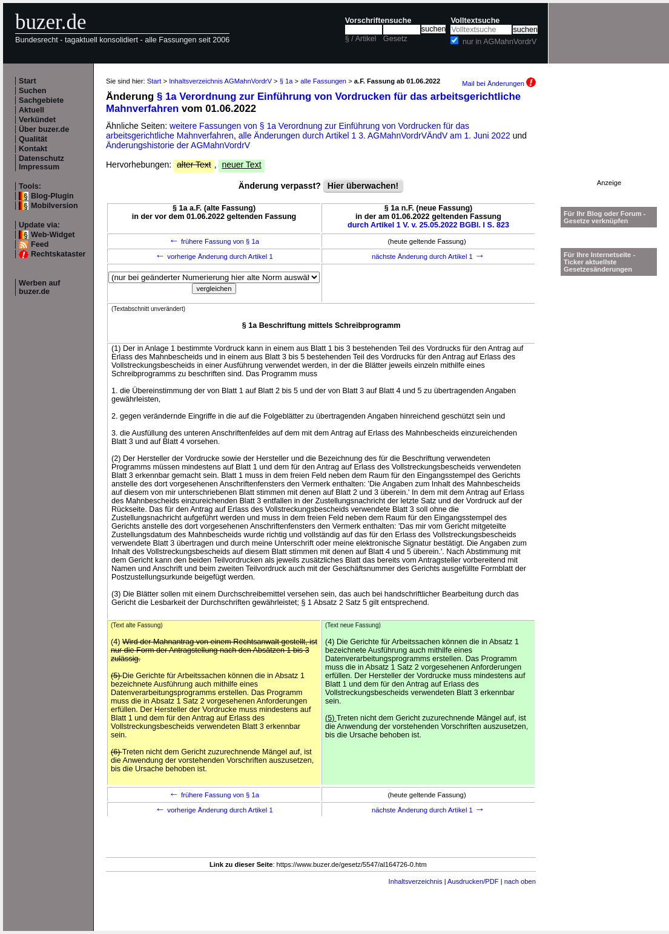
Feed (39, 244)
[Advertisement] (609, 141)
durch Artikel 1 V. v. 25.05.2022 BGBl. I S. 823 (428, 225)
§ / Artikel (361, 38)
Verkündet (37, 120)
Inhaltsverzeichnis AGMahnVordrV (220, 81)
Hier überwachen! (363, 186)
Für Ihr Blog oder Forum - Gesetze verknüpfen (605, 217)
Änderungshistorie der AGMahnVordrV (178, 145)
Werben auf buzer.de (39, 287)
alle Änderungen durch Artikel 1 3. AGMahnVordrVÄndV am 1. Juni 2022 (376, 135)
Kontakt (33, 149)
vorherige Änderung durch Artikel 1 (214, 256)
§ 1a (286, 81)
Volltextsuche (474, 20)
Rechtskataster (58, 254)
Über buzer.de (44, 129)
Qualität (33, 139)
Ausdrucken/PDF (473, 881)
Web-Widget (52, 234)
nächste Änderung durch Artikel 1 (428, 256)
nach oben (520, 881)
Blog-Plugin (52, 196)
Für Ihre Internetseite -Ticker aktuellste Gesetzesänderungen (599, 262)
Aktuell (31, 110)
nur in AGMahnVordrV (500, 42)
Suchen (33, 91)
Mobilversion (54, 205)
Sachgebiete (41, 100)
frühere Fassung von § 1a (214, 241)
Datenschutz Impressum (41, 162)
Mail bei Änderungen (499, 83)
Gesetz (395, 38)
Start (27, 81)
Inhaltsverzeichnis (416, 881)
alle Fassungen (323, 81)
